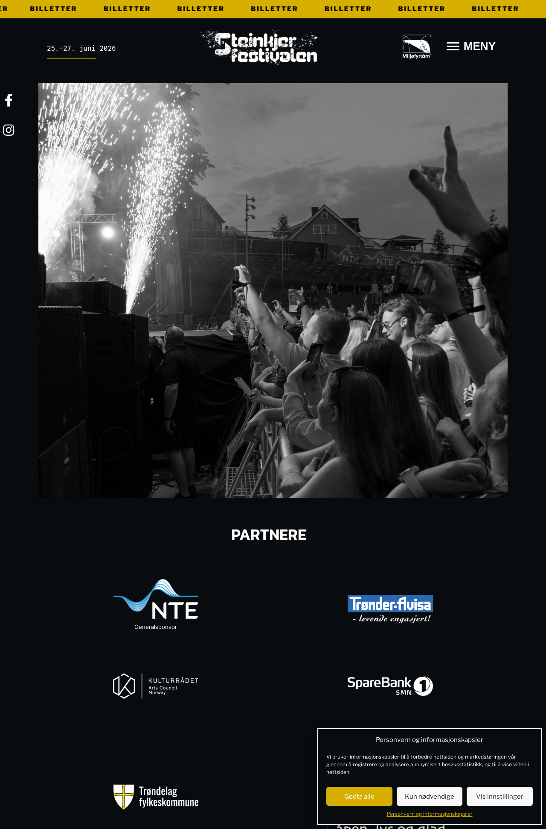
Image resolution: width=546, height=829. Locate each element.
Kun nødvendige (429, 796)
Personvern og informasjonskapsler (430, 814)
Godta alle (359, 796)
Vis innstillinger (499, 796)
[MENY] (471, 46)
